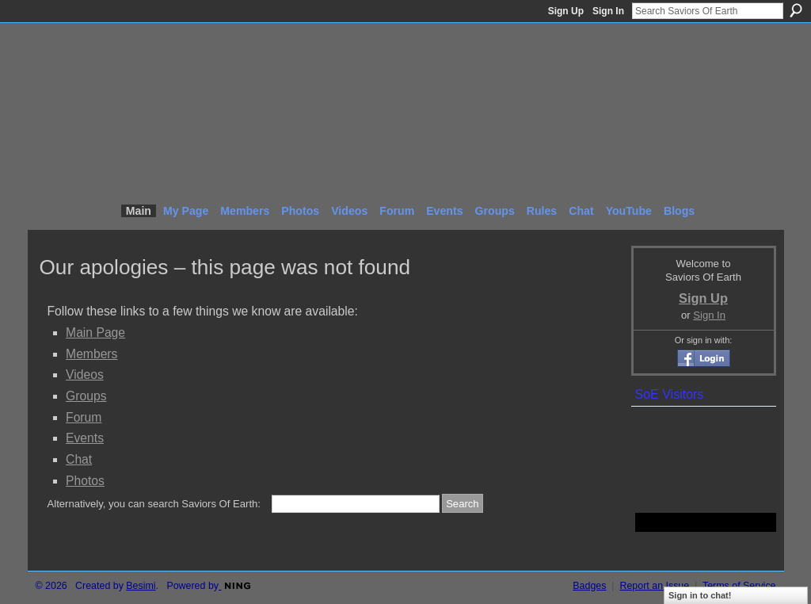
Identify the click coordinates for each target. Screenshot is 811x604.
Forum (83, 417)
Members (91, 354)
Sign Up (566, 11)
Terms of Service (739, 585)
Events (85, 438)
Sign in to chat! (699, 595)
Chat (79, 459)
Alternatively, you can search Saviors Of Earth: (154, 504)
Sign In (608, 11)
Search (796, 10)
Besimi (140, 585)
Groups (86, 396)
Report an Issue (654, 585)
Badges (589, 585)
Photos (85, 480)
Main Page (95, 332)
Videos (85, 374)
